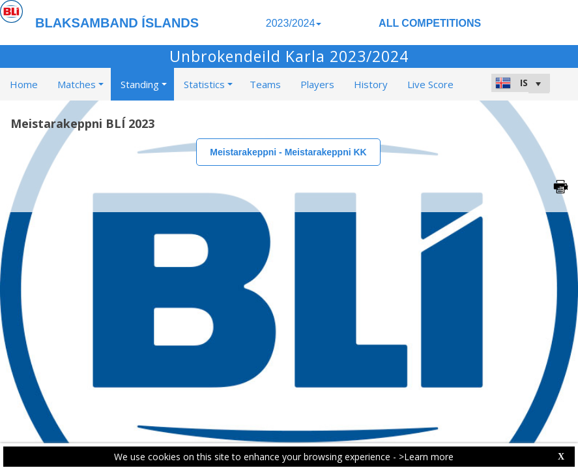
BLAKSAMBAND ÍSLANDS (117, 23)
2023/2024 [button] (294, 23)
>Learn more (426, 456)
